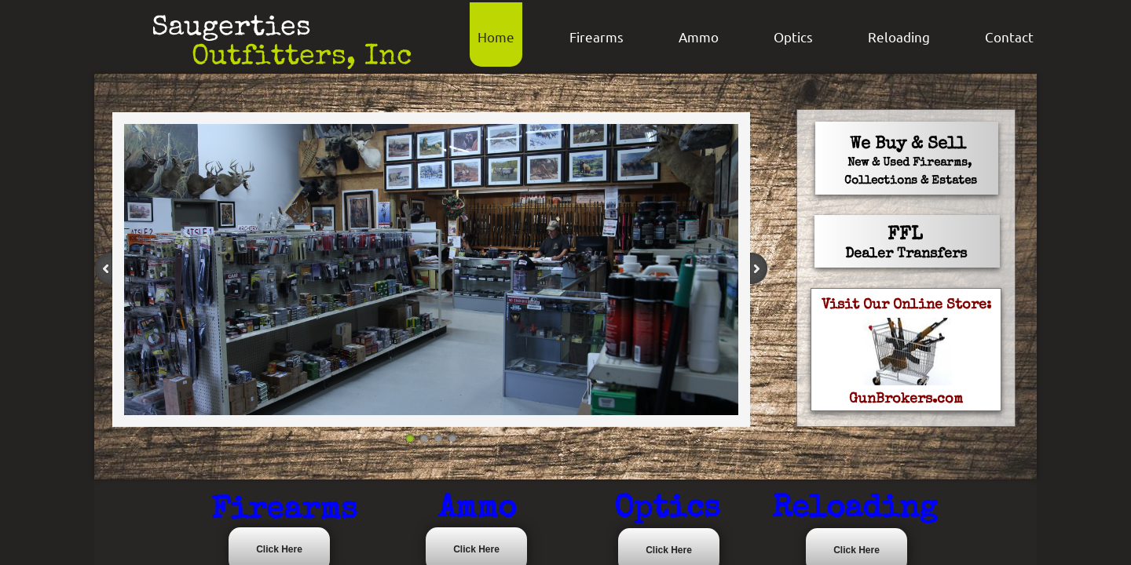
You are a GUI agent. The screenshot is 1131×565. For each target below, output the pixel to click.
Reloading (899, 36)
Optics (793, 36)
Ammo (699, 36)
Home (496, 36)
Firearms (596, 36)
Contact (1009, 36)
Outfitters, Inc (302, 58)
